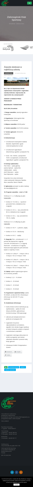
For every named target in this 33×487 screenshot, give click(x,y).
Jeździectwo (8, 73)
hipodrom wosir (13, 367)
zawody (23, 367)
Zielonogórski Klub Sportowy (16, 18)
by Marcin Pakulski (20, 73)
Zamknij (16, 484)
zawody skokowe (10, 369)
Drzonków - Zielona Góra (16, 23)
